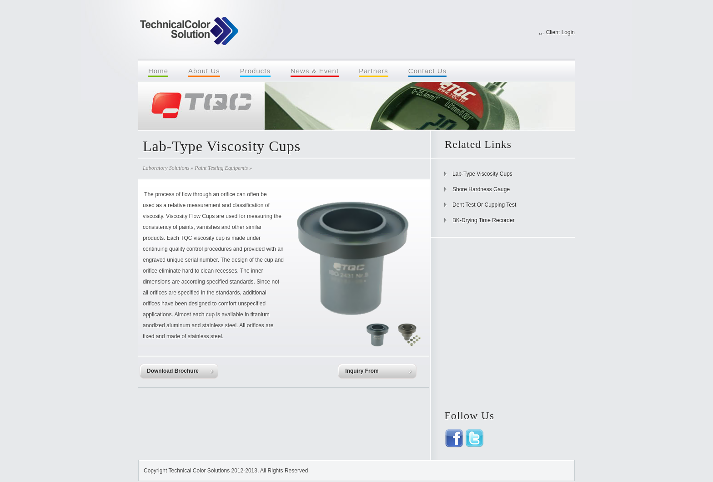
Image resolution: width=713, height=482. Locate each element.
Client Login (560, 32)
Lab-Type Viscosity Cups (482, 174)
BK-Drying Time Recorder (483, 220)
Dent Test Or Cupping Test (484, 205)
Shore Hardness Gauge (481, 189)
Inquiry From (361, 371)
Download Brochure (173, 371)
